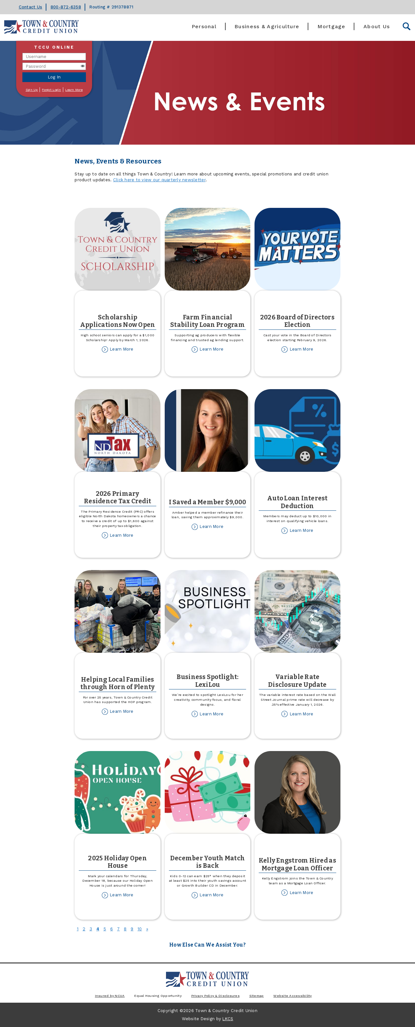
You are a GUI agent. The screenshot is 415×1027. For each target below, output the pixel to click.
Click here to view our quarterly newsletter (159, 179)
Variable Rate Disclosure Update (297, 680)
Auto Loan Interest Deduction (297, 502)
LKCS (227, 1018)
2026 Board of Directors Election (297, 321)
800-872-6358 (66, 7)
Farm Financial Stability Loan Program (207, 321)
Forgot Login (51, 89)
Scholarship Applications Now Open (117, 321)
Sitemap (256, 995)
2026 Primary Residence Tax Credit (117, 497)
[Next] (147, 928)
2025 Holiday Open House (117, 861)
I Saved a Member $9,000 (207, 502)
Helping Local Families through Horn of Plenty (117, 683)
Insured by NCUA (110, 995)
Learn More (74, 89)
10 (139, 928)
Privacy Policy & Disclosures (215, 995)
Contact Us (30, 7)
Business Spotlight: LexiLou (208, 680)
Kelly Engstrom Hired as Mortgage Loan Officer (297, 864)
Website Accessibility (292, 995)
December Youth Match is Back (207, 861)
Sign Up (32, 89)
